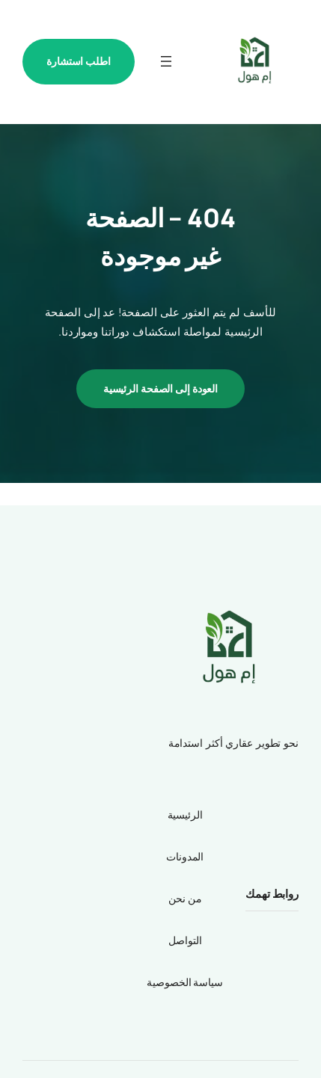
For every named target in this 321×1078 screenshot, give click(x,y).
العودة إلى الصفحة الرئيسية (160, 388)
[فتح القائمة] (166, 61)
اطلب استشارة (78, 61)
